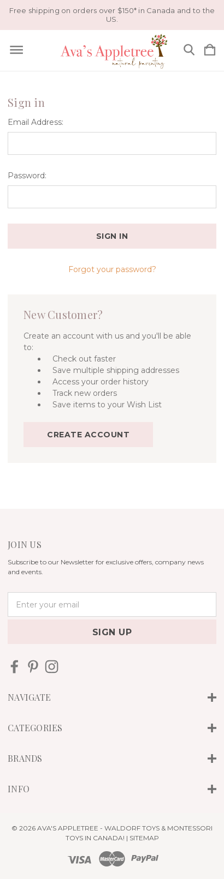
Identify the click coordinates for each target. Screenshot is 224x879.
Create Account (88, 435)
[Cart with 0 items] (210, 50)
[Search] (189, 50)
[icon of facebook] (14, 666)
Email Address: (35, 122)
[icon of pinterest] (33, 666)
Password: (27, 175)
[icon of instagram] (51, 666)
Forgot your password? (112, 269)
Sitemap (144, 838)
